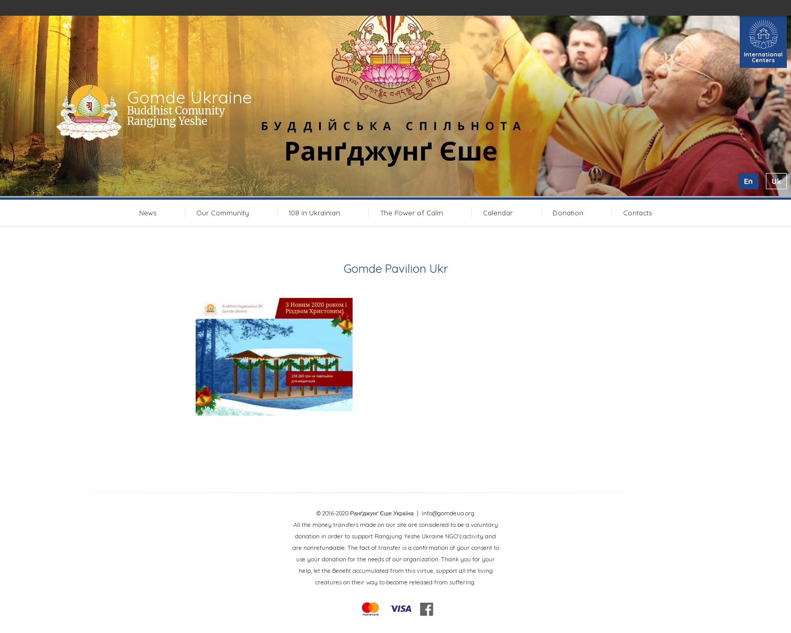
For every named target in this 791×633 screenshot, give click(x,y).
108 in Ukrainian (314, 213)
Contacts (637, 213)
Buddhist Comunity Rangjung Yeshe (176, 116)
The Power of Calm (411, 213)
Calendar (498, 213)
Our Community (222, 213)
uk (776, 181)
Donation (567, 213)
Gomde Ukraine (189, 97)
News (147, 213)
